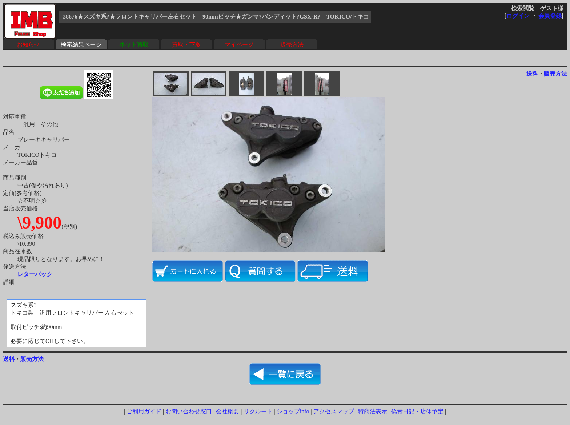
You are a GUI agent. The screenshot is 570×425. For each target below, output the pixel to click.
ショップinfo (293, 411)
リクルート (258, 411)
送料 (532, 74)
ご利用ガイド (144, 411)
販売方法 (292, 44)
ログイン (518, 16)
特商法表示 (372, 411)
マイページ (239, 44)
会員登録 (550, 16)
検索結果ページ (81, 44)
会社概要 (227, 411)
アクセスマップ (333, 411)
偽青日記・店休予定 (417, 411)
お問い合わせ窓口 (188, 411)
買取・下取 (186, 44)
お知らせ (28, 44)
